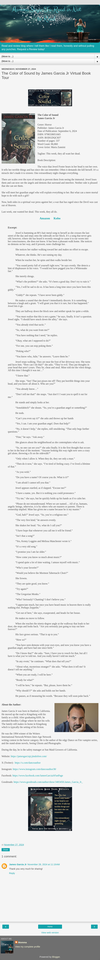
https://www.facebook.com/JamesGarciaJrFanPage (38, 775)
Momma (22, 942)
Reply (12, 873)
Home (49, 927)
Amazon (45, 218)
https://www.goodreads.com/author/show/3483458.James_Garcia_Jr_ (48, 782)
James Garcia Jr (18, 864)
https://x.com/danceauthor (28, 762)
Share (5, 850)
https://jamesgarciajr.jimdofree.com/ (29, 756)
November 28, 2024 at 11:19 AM (43, 864)
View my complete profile (27, 946)
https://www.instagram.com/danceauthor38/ (34, 769)
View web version (50, 932)
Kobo (57, 218)
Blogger (56, 957)
